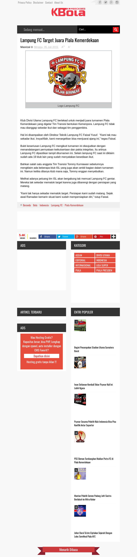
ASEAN (79, 255)
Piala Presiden (104, 270)
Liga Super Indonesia (102, 266)
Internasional (83, 265)
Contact (49, 2)
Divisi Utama (103, 255)
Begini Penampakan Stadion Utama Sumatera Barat (94, 349)
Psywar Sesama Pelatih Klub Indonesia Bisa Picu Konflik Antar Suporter (95, 423)
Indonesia (44, 205)
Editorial (80, 260)
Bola (35, 205)
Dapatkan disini (42, 356)
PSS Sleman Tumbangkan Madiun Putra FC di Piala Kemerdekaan (93, 460)
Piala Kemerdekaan (74, 205)
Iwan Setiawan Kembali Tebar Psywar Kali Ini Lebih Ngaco (93, 386)
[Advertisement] (68, 220)
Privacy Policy (24, 2)
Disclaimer (38, 2)
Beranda (27, 205)
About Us (58, 2)
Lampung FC (56, 205)
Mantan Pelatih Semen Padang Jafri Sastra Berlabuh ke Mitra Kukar (92, 497)
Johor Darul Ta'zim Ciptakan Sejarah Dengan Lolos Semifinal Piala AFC (93, 534)
